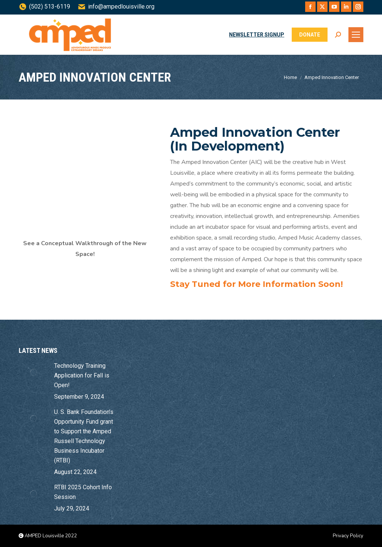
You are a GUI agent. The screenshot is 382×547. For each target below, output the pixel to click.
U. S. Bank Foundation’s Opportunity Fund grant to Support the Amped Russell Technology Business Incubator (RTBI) (83, 436)
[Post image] (33, 372)
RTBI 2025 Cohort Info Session (83, 492)
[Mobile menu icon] (355, 34)
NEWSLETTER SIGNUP (256, 35)
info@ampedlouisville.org (116, 7)
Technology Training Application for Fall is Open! (81, 375)
